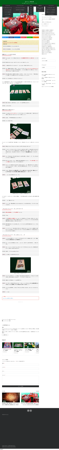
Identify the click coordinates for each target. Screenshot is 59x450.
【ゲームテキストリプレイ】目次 (46, 17)
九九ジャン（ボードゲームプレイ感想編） (48, 86)
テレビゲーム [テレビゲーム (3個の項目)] (44, 37)
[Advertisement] (11, 309)
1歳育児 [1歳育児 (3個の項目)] (47, 30)
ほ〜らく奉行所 (29, 1)
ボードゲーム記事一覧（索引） (8, 298)
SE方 (31, 5)
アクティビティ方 (51, 5)
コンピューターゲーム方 (20, 5)
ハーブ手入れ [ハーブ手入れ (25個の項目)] (50, 37)
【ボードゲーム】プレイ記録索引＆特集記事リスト (48, 20)
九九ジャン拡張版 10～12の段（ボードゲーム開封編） (48, 78)
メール (3, 367)
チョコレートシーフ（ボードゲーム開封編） (10, 42)
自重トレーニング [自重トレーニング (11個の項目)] (44, 52)
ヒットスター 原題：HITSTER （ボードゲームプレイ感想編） (49, 81)
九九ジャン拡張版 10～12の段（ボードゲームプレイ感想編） (48, 75)
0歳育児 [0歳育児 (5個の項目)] (43, 30)
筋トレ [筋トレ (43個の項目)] (43, 49)
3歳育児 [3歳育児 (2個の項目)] (43, 31)
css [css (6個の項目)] (47, 31)
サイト (3, 371)
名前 (3, 363)
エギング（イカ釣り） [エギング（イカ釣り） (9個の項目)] (45, 34)
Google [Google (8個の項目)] (50, 31)
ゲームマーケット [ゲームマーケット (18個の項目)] (52, 34)
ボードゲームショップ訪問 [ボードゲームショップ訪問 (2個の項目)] (45, 40)
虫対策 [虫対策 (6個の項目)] (50, 52)
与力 (2, 35)
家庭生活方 (40, 5)
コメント (3, 375)
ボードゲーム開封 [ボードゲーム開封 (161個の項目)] (52, 43)
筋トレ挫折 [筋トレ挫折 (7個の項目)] (48, 49)
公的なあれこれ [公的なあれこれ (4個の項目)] (44, 46)
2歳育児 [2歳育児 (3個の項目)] (51, 30)
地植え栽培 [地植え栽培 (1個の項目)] (49, 46)
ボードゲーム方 (8, 5)
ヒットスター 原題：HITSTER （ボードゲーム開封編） (49, 84)
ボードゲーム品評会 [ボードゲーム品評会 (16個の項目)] (45, 43)
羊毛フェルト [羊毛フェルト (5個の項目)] (53, 49)
